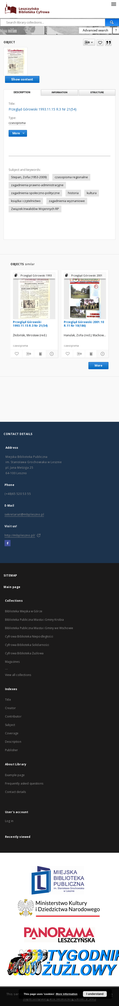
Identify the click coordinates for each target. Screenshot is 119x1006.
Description (13, 742)
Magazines (12, 662)
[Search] (112, 22)
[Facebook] (8, 543)
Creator (10, 708)
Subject (10, 725)
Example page (15, 775)
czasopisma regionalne (71, 177)
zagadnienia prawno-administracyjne (37, 185)
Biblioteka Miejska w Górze (23, 611)
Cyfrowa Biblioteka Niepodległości (29, 636)
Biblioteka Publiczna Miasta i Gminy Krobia (34, 620)
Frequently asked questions (24, 783)
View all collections (18, 675)
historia (73, 193)
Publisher (11, 750)
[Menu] (113, 4)
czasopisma (17, 123)
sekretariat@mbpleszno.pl (24, 514)
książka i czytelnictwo (26, 201)
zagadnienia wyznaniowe (67, 201)
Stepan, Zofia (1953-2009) (29, 177)
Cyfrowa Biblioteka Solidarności (27, 645)
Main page (12, 587)
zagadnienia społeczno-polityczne (35, 193)
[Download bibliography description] (28, 354)
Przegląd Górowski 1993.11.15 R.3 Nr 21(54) (30, 323)
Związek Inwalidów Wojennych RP (35, 209)
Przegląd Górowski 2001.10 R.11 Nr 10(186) (84, 323)
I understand (94, 994)
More (98, 365)
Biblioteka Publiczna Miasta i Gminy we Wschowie (39, 628)
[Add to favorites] (100, 42)
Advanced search (95, 30)
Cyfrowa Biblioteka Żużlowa (24, 653)
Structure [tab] (97, 92)
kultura (92, 193)
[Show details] (51, 354)
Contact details (15, 792)
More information (66, 994)
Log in (9, 821)
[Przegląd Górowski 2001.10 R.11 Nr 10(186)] (85, 296)
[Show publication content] (40, 354)
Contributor (13, 716)
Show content (22, 79)
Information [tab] (59, 92)
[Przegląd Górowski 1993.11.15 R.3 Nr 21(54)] (34, 296)
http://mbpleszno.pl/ (20, 535)
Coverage (11, 733)
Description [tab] (22, 92)
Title (8, 700)
